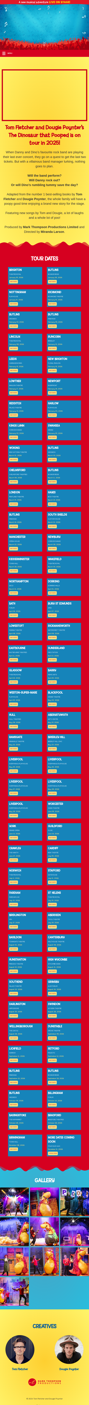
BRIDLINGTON (17, 915)
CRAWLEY (15, 848)
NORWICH (15, 870)
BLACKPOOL (55, 692)
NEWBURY (54, 537)
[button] (4, 53)
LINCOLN (14, 336)
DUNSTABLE (55, 1026)
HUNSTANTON (17, 959)
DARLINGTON (17, 1004)
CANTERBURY (56, 937)
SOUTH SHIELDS (57, 514)
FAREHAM (14, 893)
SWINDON (54, 1004)
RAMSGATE (15, 737)
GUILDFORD (55, 826)
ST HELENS (54, 893)
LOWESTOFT (16, 626)
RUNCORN (54, 336)
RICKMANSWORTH (59, 626)
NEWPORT (54, 381)
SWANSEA (54, 425)
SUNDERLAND (56, 648)
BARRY (52, 670)
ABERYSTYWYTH (58, 715)
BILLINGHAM (55, 1093)
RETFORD (53, 1048)
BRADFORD (54, 1115)
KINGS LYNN (16, 425)
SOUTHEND (16, 982)
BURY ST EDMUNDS (59, 603)
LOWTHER (15, 381)
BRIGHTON (15, 270)
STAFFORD (54, 870)
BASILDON (15, 937)
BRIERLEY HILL (56, 737)
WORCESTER (55, 804)
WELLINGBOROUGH (21, 1026)
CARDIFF (53, 848)
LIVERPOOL (16, 759)
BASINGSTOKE (17, 1115)
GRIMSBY (53, 982)
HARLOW (53, 403)
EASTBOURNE (17, 648)
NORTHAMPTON (18, 581)
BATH (12, 603)
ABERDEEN (54, 915)
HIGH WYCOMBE (57, 959)
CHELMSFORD (17, 470)
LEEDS (13, 359)
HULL (12, 715)
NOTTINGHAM (17, 292)
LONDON (14, 492)
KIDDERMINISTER (19, 559)
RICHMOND (54, 292)
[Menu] (44, 53)
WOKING (14, 448)
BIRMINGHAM (17, 1137)
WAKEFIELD (54, 559)
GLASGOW (15, 670)
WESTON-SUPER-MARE (23, 692)
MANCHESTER (17, 537)
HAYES (52, 492)
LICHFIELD (15, 1048)
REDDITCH (15, 403)
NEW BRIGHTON (57, 359)
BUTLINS (53, 270)
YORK (12, 826)
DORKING (53, 581)
